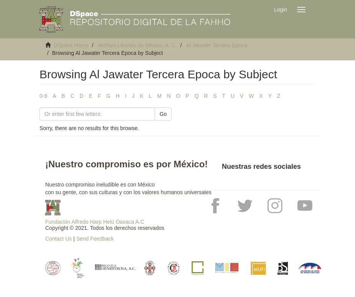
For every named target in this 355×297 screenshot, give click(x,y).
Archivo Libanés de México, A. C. (137, 45)
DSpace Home (71, 45)
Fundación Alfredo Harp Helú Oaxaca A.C (94, 222)
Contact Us (58, 239)
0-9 (43, 96)
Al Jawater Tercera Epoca (216, 45)
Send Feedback (95, 239)
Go (163, 114)
